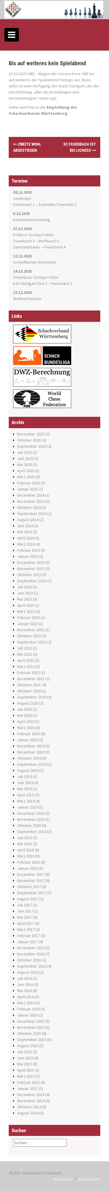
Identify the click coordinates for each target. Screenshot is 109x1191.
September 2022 (31, 642)
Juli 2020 (24, 709)
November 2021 (30, 678)
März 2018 (26, 856)
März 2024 (26, 544)
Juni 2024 (25, 525)
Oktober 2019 (29, 758)
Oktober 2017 (29, 886)
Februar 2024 (28, 550)
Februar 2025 (28, 483)
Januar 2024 (27, 556)
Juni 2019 (25, 782)
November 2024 (30, 501)
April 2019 (25, 794)
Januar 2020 (27, 739)
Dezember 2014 (30, 1094)
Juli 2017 (24, 905)
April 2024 (25, 538)
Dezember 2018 (30, 813)
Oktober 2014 (29, 1106)
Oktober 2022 (29, 635)
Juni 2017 (25, 911)
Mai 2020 (24, 715)
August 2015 (27, 1045)
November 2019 (30, 752)
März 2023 (26, 611)
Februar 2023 (28, 617)
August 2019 (27, 770)
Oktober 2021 (29, 684)
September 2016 (31, 966)
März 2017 (26, 929)
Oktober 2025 (29, 440)
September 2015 (31, 1039)
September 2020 (31, 697)
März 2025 (26, 476)
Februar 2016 (28, 1009)
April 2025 (25, 470)
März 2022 (26, 666)
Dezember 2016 (30, 947)
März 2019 (26, 801)
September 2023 (31, 580)
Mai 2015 (24, 1064)
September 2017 (31, 892)
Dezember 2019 (30, 746)
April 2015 (25, 1070)
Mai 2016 (24, 990)
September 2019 (31, 764)
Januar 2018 (27, 868)
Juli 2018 (24, 837)
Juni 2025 (25, 458)
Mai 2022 (24, 654)
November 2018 (30, 819)
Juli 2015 (24, 1051)
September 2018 (31, 831)
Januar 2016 (27, 1015)
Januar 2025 (27, 489)
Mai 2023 (24, 599)
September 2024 (31, 513)
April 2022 (25, 660)
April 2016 (25, 996)
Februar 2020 (28, 733)
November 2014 (30, 1100)
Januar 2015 (27, 1088)
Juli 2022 (24, 648)
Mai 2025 (24, 464)
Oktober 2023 (29, 574)
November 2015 (30, 1027)
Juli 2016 (24, 978)
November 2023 (30, 568)
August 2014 (27, 1113)
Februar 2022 (28, 672)
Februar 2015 (28, 1082)
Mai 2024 (24, 531)
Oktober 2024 (29, 507)
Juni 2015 (25, 1058)
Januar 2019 (27, 807)
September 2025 (31, 446)
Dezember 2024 (30, 495)
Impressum (63, 1179)
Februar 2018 (28, 862)
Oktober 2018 (29, 825)
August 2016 (27, 972)
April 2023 (25, 605)
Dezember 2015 (30, 1021)
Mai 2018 (24, 843)
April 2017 (25, 923)
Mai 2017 (24, 917)
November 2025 (30, 434)
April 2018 (25, 850)
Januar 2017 (27, 941)
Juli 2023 (24, 587)
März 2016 (26, 1002)
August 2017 (27, 898)
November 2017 (30, 880)
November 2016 (30, 954)
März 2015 (26, 1076)
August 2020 (27, 703)
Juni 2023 (25, 593)
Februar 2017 (28, 935)
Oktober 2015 (29, 1033)
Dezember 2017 (30, 874)
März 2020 (26, 727)
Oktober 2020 (29, 691)
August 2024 (27, 519)
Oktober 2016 (29, 960)
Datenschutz (89, 1179)
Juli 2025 (24, 452)
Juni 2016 (25, 984)
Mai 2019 (24, 788)
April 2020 (25, 721)
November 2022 (30, 629)
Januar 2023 (27, 623)
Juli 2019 (24, 776)
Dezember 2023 (30, 562)
